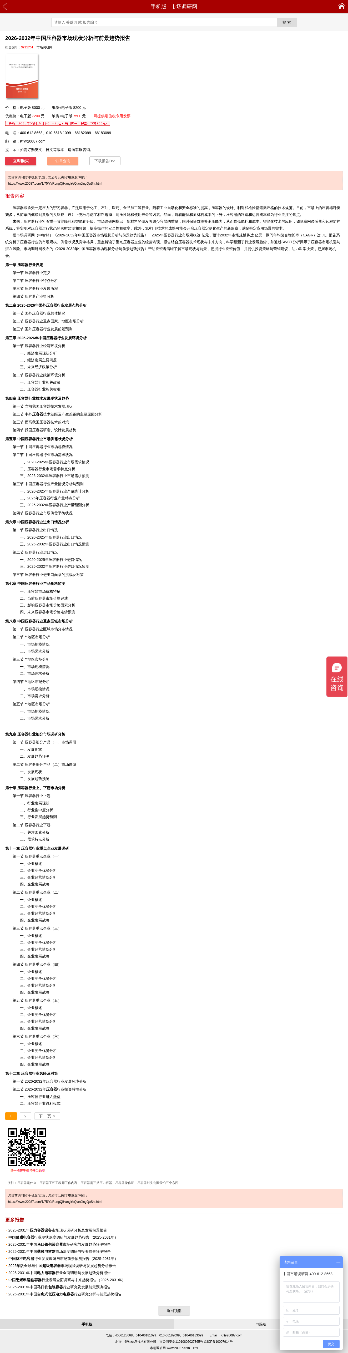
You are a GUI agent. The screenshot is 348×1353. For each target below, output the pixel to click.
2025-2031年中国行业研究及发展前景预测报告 (59, 1287)
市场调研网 (184, 6)
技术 (41, 414)
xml (195, 1348)
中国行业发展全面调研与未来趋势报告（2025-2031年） (66, 1280)
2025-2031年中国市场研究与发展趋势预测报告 (59, 1244)
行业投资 (59, 1089)
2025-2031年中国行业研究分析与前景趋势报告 (65, 1294)
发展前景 (58, 329)
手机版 (159, 6)
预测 (237, 242)
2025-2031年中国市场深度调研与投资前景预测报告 (59, 1251)
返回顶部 (174, 1311)
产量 (70, 505)
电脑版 (260, 1324)
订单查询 (63, 161)
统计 (78, 491)
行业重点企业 (37, 848)
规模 (193, 235)
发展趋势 (42, 817)
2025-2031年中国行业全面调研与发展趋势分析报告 (59, 1273)
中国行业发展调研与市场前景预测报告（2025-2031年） (63, 1258)
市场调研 (69, 764)
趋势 (133, 235)
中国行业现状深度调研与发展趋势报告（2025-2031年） (63, 1237)
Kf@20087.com (33, 141)
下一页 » (47, 1116)
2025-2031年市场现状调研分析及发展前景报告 (57, 1230)
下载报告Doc (104, 161)
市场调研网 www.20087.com (170, 1348)
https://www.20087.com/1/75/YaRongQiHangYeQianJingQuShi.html (55, 183)
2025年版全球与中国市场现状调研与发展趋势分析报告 (62, 1266)
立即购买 (21, 161)
